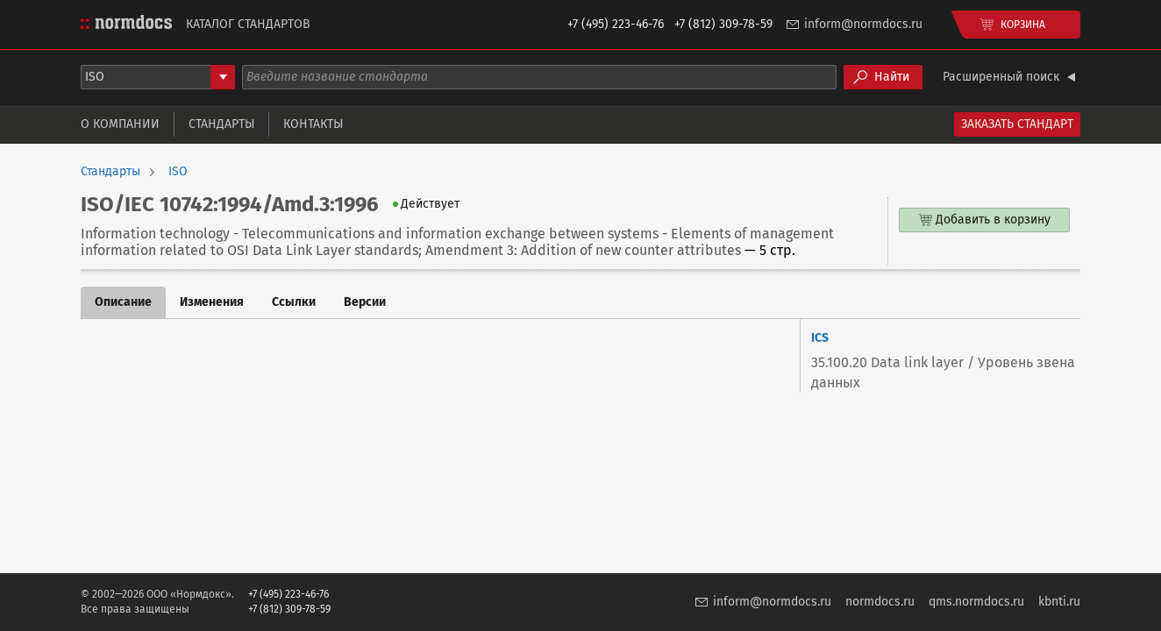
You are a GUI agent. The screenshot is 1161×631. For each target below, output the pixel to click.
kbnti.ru (1059, 601)
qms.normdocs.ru (976, 601)
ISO (178, 172)
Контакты (313, 124)
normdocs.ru (880, 601)
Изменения (212, 301)
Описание (123, 301)
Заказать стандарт (1017, 124)
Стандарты (221, 124)
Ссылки (294, 301)
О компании (120, 124)
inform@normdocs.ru (863, 24)
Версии (365, 301)
